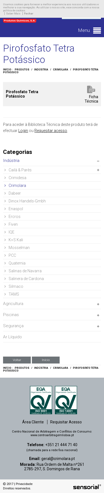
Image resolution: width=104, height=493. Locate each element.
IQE (9, 232)
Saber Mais (13, 13)
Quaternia (15, 263)
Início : (8, 69)
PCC (10, 255)
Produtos (22, 69)
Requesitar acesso (50, 130)
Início (46, 360)
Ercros (12, 216)
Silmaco (13, 286)
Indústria (41, 69)
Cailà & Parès (18, 170)
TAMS (11, 294)
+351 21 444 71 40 (61, 445)
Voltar (17, 360)
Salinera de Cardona (24, 278)
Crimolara (60, 69)
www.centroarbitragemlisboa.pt (52, 435)
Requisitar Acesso (66, 422)
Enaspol (13, 209)
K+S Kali (13, 240)
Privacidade (24, 484)
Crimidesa (15, 178)
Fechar (28, 13)
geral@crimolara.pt (58, 458)
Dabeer (12, 193)
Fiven (11, 224)
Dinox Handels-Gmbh (25, 201)
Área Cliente (33, 422)
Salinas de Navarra (23, 271)
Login (23, 130)
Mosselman (17, 247)
